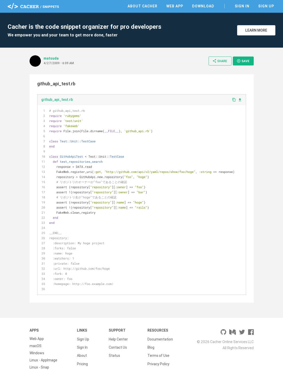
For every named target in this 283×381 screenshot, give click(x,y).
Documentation (160, 338)
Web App (174, 6)
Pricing (82, 360)
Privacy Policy (158, 360)
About (82, 353)
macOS (36, 346)
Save (243, 61)
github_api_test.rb (57, 99)
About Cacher (142, 6)
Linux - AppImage (43, 360)
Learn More (256, 30)
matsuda (51, 58)
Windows (37, 353)
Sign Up (266, 6)
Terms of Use (158, 353)
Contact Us (118, 346)
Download (203, 6)
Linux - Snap (39, 367)
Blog (150, 346)
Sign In (242, 6)
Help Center (118, 338)
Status (114, 353)
